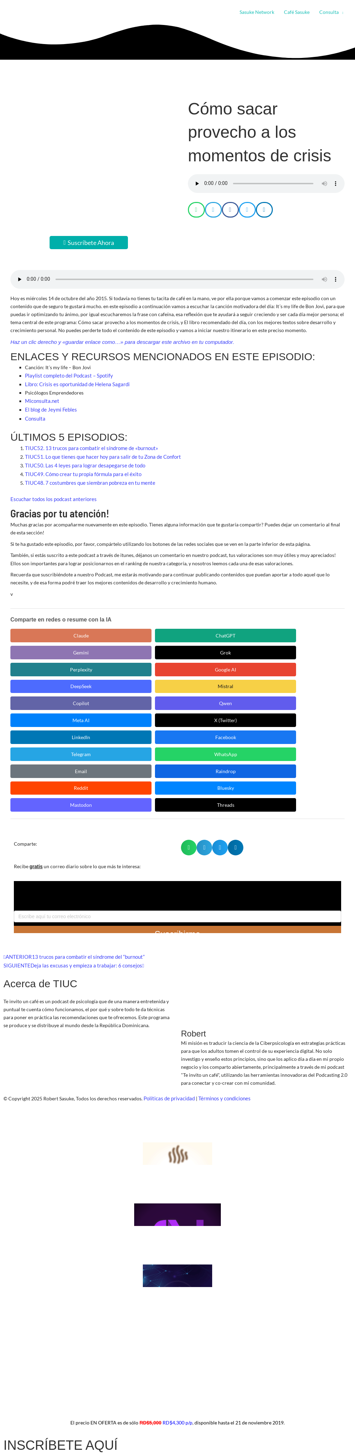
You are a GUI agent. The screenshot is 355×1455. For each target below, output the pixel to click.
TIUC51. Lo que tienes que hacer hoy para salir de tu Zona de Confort (99, 452)
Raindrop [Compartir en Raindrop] (173, 680)
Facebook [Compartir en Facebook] (239, 662)
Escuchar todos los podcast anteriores (51, 491)
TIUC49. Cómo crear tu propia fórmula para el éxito (80, 468)
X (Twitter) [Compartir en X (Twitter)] (107, 662)
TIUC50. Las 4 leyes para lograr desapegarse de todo (80, 460)
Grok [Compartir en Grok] (239, 628)
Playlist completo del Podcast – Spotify (67, 375)
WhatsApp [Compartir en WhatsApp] (41, 680)
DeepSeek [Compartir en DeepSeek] (107, 645)
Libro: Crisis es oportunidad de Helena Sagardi (74, 383)
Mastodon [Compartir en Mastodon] (42, 697)
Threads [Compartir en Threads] (107, 697)
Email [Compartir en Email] (108, 680)
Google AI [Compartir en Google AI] (41, 645)
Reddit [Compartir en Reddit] (239, 680)
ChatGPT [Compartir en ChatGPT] (108, 628)
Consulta (34, 415)
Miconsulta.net (41, 399)
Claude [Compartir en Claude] (41, 628)
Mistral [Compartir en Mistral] (173, 645)
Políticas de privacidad (168, 989)
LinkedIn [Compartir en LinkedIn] (173, 662)
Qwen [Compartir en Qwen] (305, 645)
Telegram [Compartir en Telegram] (305, 662)
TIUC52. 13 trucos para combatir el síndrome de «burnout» (88, 444)
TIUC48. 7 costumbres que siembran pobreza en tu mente (86, 476)
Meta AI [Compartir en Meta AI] (41, 662)
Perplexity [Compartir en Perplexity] (305, 628)
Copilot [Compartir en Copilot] (239, 645)
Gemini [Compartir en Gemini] (173, 628)
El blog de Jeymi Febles (49, 407)
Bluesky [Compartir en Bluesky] (305, 680)
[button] (341, 12)
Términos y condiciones (221, 989)
